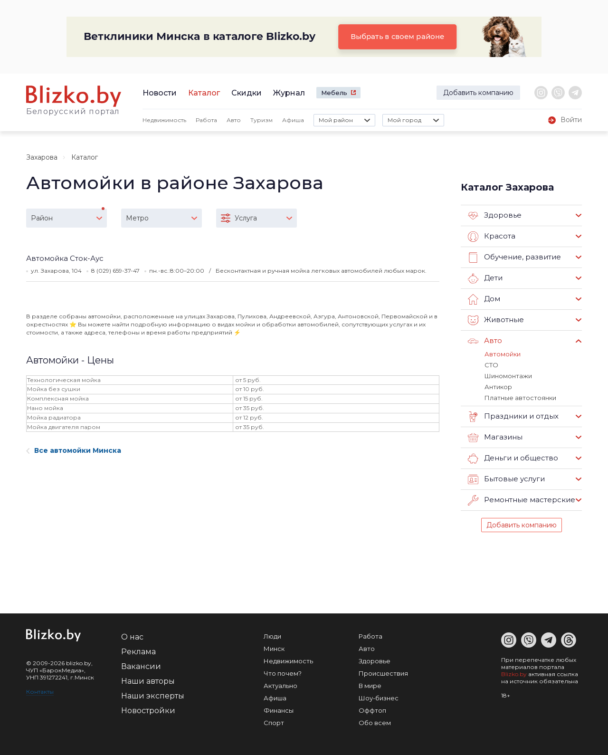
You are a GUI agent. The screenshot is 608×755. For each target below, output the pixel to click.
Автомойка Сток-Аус (65, 258)
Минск (274, 648)
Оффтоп (372, 710)
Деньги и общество (513, 458)
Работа (206, 120)
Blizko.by (514, 674)
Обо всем (375, 722)
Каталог (204, 92)
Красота (491, 236)
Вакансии (141, 666)
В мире (370, 685)
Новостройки (148, 710)
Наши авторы (148, 681)
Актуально (280, 685)
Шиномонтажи (508, 376)
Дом (484, 299)
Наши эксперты (152, 695)
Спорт (274, 722)
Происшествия (383, 673)
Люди (272, 636)
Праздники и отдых (513, 416)
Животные (496, 320)
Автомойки (502, 354)
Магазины (495, 437)
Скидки (246, 92)
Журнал (289, 92)
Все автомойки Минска (73, 450)
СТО (491, 365)
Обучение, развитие (514, 257)
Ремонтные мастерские (521, 500)
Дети (485, 278)
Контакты (40, 691)
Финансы (279, 710)
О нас (132, 636)
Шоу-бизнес (379, 698)
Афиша (293, 120)
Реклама (138, 651)
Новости (159, 92)
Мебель (334, 92)
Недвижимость (164, 120)
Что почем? (283, 673)
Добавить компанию (478, 92)
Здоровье (495, 215)
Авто (234, 120)
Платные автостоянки (520, 397)
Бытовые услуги (506, 479)
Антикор (498, 387)
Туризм (261, 120)
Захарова (41, 157)
